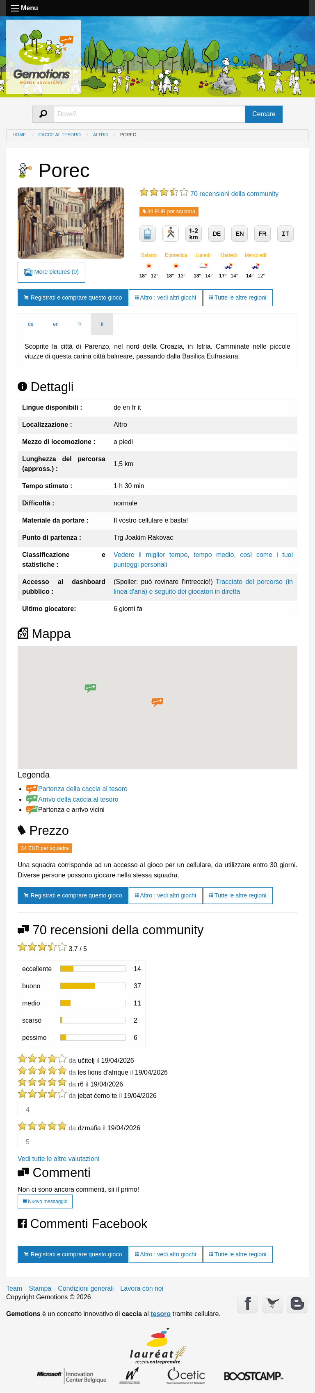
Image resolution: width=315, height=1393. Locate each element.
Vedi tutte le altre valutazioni (58, 1158)
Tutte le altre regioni (237, 297)
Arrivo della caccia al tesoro (78, 799)
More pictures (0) (51, 272)
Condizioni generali (86, 1288)
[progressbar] (93, 968)
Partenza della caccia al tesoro (83, 788)
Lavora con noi (141, 1288)
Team (14, 1288)
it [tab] (102, 324)
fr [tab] (79, 324)
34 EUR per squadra (169, 211)
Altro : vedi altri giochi (165, 297)
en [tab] (55, 324)
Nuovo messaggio (45, 1201)
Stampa (40, 1288)
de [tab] (30, 324)
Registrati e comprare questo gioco (73, 297)
